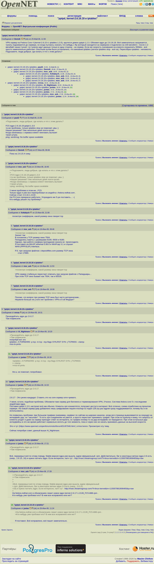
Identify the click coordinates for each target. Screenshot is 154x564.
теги (120, 4)
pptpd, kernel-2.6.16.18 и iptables (22, 67)
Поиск (114, 4)
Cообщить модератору (137, 55)
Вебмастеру (147, 561)
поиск (51, 16)
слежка (139, 16)
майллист (102, 16)
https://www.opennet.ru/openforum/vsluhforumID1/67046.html (47, 426)
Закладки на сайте (11, 559)
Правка (98, 55)
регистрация (133, 1)
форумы (11, 16)
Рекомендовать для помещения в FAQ (139, 532)
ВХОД (122, 16)
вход (125, 1)
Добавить (121, 561)
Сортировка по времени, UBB (137, 105)
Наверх (150, 55)
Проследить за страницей (15, 561)
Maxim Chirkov (145, 559)
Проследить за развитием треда (141, 30)
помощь (33, 16)
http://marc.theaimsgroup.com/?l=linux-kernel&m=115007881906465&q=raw (108, 458)
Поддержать (133, 561)
